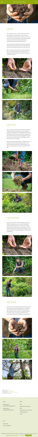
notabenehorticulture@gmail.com (9, 406)
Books (21, 408)
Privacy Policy (5, 423)
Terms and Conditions (7, 425)
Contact (21, 413)
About (21, 404)
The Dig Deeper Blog (23, 412)
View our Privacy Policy (13, 435)
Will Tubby (10, 392)
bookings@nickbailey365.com (8, 409)
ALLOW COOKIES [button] (28, 435)
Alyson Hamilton (14, 392)
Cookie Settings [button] (21, 435)
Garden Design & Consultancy (25, 406)
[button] (36, 2)
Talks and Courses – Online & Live (26, 410)
